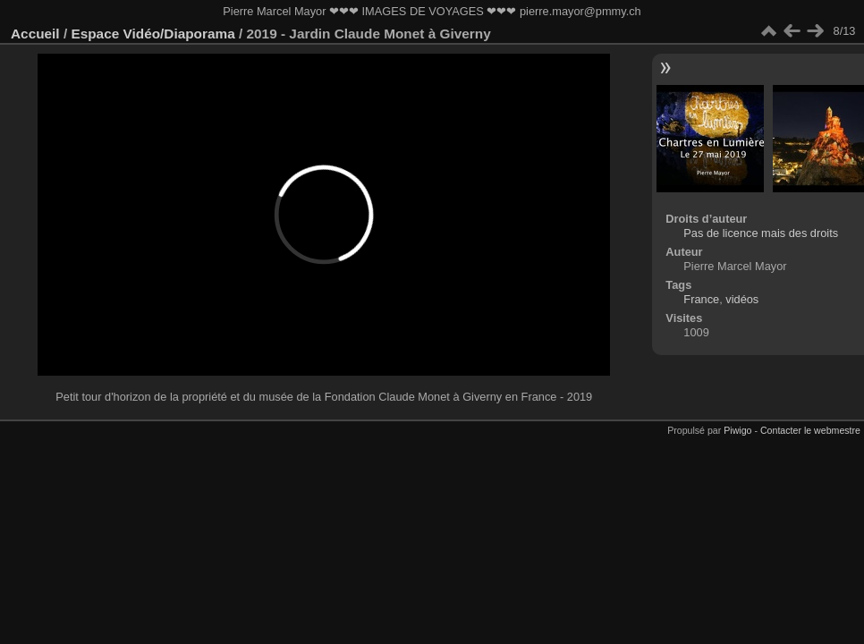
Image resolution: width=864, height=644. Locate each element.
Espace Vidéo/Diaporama (152, 33)
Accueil (35, 33)
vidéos (741, 299)
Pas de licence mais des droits (760, 233)
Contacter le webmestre (810, 430)
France (701, 299)
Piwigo (737, 430)
